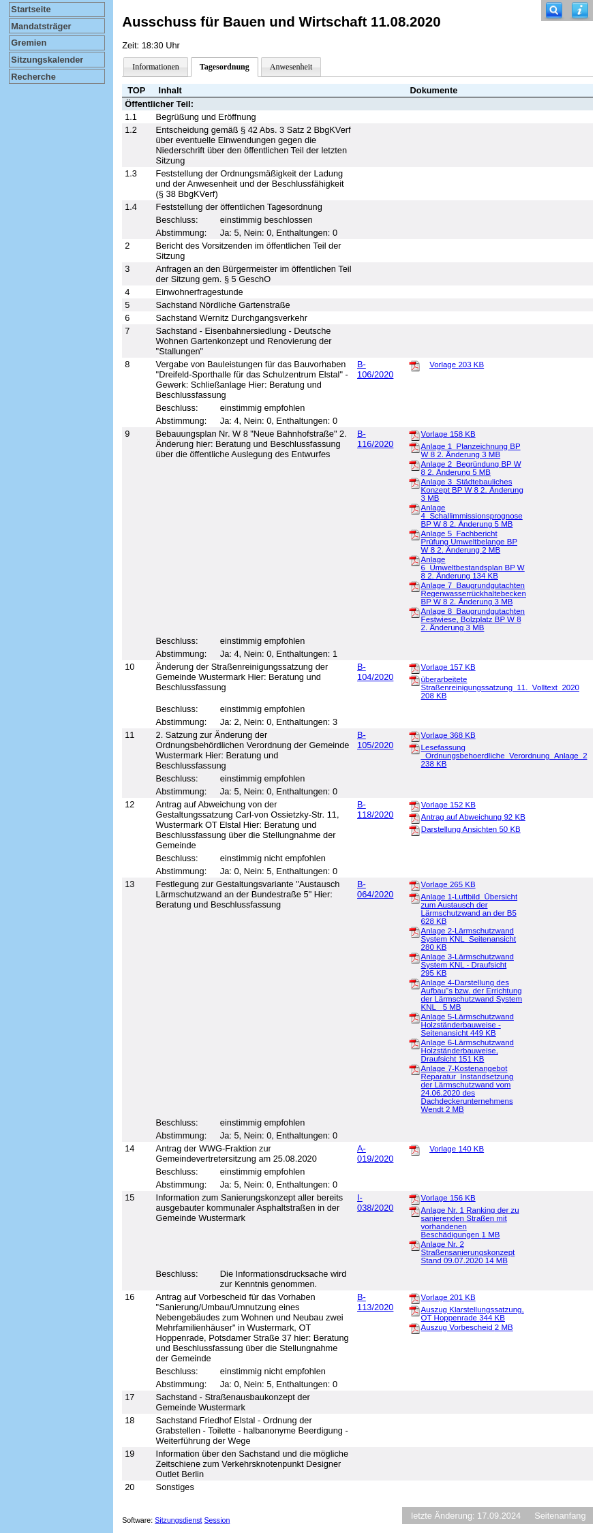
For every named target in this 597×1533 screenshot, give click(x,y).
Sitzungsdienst (178, 1520)
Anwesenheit (291, 67)
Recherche (33, 77)
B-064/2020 (375, 889)
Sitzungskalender (47, 60)
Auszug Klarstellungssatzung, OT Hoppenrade (472, 1313)
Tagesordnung (224, 67)
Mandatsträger (41, 26)
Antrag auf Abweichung (473, 817)
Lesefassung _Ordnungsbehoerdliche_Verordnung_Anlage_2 (504, 755)
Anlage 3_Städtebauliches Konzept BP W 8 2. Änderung (472, 490)
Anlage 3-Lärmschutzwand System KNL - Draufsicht (467, 965)
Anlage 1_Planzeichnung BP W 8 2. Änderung (471, 450)
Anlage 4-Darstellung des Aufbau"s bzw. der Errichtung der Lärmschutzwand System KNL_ (471, 994)
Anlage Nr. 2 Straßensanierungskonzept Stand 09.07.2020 (468, 1252)
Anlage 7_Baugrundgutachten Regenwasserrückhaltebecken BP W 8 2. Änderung (473, 593)
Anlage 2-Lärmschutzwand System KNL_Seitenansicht (469, 939)
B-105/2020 (375, 740)
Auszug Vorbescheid (467, 1327)
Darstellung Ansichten (471, 829)
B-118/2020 (375, 809)
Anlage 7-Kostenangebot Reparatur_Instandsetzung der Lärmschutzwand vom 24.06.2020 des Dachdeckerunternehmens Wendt (467, 1088)
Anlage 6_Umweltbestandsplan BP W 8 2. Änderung (473, 567)
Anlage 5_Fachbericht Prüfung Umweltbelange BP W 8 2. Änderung (469, 541)
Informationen (155, 67)
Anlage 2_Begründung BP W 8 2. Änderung (471, 468)
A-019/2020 (375, 1153)
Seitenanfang (559, 1516)
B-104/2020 (375, 672)
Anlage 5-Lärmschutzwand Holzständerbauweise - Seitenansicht (467, 1024)
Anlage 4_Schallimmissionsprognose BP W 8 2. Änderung (472, 516)
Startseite (30, 9)
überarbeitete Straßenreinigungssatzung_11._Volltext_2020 (500, 687)
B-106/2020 (375, 369)
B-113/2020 (375, 1302)
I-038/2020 (375, 1202)
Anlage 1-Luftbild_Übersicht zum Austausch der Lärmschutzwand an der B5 (469, 909)
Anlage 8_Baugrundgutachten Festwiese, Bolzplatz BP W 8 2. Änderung (473, 619)
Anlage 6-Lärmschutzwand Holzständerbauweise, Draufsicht (467, 1050)
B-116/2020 (375, 439)
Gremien (28, 42)
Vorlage (456, 364)
